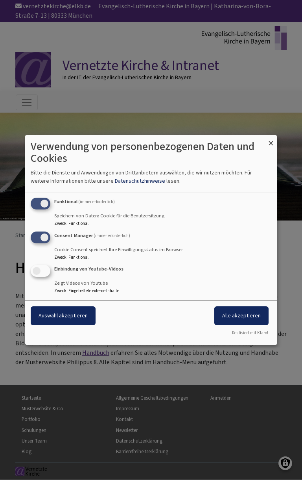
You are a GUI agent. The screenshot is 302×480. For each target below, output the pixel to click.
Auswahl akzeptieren (63, 316)
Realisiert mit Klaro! (250, 333)
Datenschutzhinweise (140, 181)
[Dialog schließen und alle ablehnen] (271, 140)
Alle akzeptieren (241, 316)
